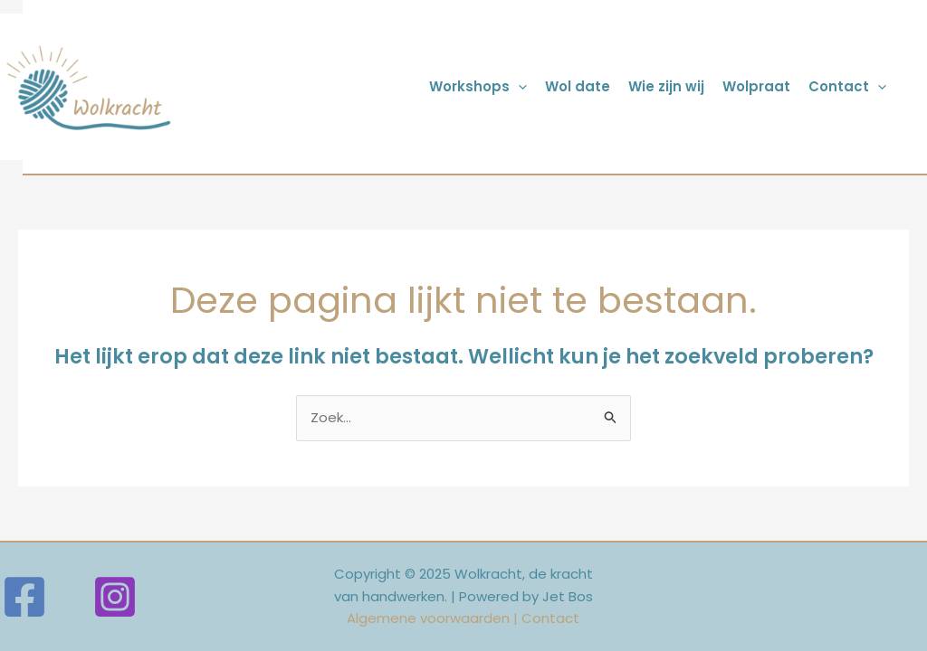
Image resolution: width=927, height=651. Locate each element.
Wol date (577, 86)
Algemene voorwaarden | (434, 618)
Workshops (478, 86)
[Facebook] (24, 596)
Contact (847, 86)
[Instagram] (115, 596)
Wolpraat (756, 86)
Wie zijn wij (666, 86)
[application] (518, 86)
